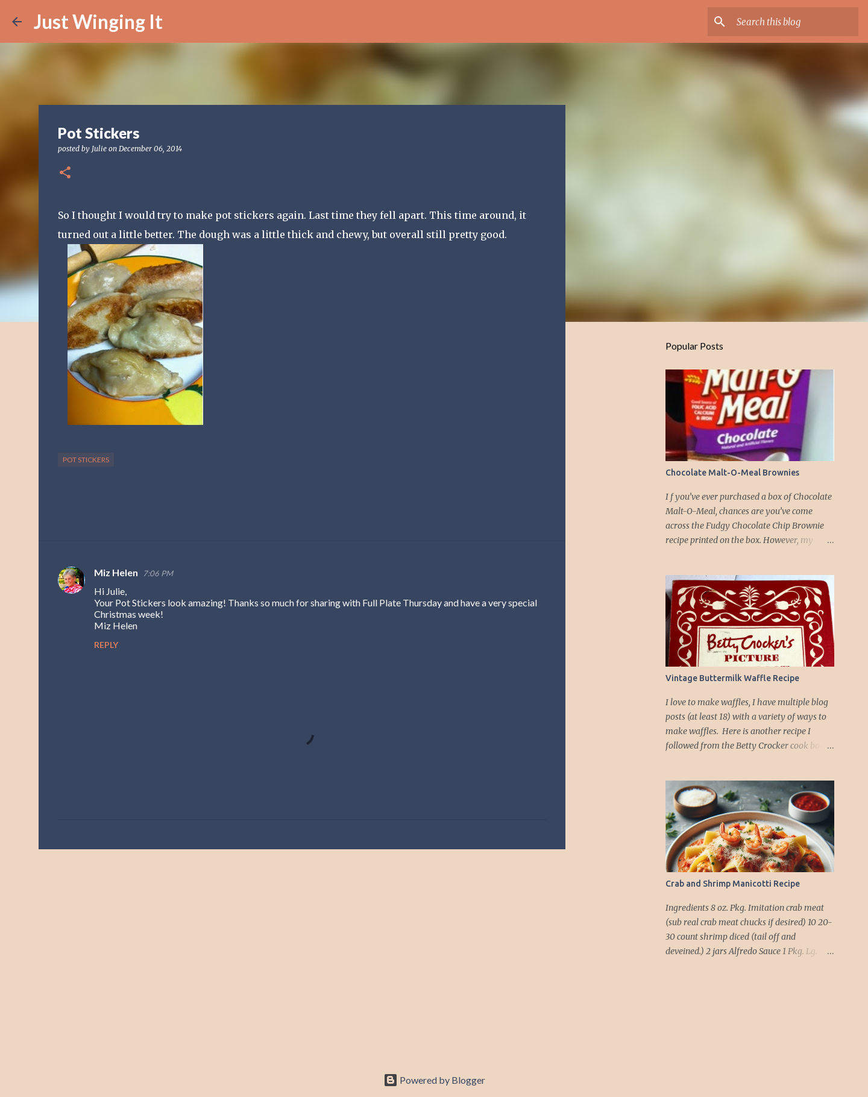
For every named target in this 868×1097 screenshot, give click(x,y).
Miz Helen (116, 572)
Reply (106, 645)
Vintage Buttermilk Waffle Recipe (732, 678)
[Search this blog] (795, 21)
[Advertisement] (302, 951)
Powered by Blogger (434, 1080)
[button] (65, 173)
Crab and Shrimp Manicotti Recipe (732, 883)
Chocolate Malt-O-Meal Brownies (732, 472)
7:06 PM (158, 573)
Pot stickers (86, 459)
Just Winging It (98, 21)
